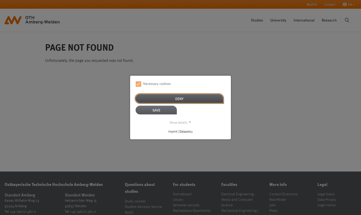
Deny (179, 98)
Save (156, 109)
